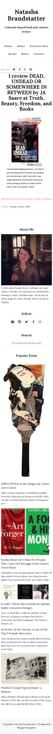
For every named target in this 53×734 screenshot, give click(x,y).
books (13, 206)
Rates (25, 53)
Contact (39, 53)
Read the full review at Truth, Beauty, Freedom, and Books (26, 199)
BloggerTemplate (26, 727)
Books (12, 53)
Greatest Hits (39, 46)
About (21, 46)
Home (8, 46)
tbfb (27, 206)
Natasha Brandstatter (26, 15)
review (20, 206)
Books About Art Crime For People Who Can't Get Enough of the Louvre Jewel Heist (25, 563)
